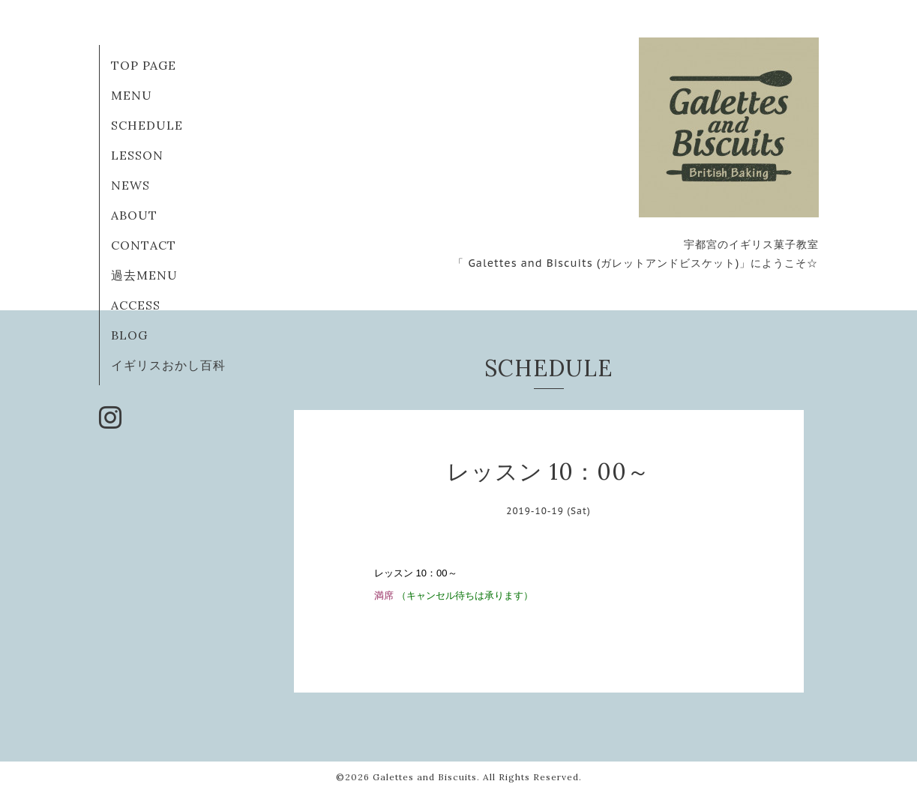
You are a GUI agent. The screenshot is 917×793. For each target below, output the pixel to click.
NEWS (130, 185)
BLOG (129, 335)
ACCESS (135, 305)
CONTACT (143, 245)
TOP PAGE (143, 65)
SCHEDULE (147, 125)
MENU (131, 95)
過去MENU (144, 275)
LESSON (137, 155)
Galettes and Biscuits (425, 777)
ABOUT (134, 215)
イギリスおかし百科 (168, 365)
